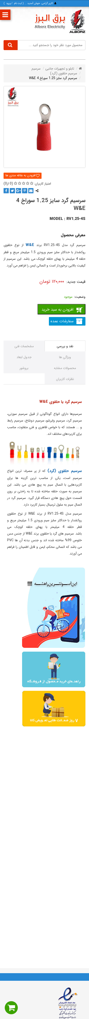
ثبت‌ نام (18, 3)
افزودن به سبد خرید (57, 309)
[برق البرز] (59, 21)
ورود (8, 3)
